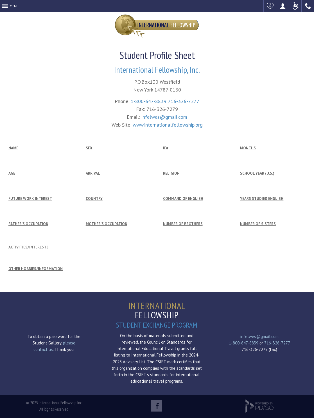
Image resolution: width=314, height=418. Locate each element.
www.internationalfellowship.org (168, 125)
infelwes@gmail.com (164, 117)
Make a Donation (270, 6)
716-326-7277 (183, 101)
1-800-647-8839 (148, 101)
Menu (14, 6)
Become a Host (282, 6)
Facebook (156, 406)
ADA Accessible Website (295, 6)
